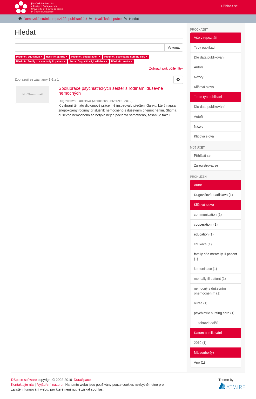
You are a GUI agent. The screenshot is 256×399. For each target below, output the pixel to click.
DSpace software (24, 380)
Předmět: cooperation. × (85, 56)
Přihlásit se (202, 155)
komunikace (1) (205, 269)
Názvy (198, 77)
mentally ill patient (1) (210, 279)
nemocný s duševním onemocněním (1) (210, 291)
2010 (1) (200, 343)
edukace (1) (203, 244)
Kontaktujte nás (22, 384)
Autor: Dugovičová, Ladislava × (88, 61)
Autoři (198, 67)
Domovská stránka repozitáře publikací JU (55, 19)
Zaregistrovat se (206, 165)
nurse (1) (201, 303)
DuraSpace (82, 380)
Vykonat (174, 47)
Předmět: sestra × (121, 61)
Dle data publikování (209, 57)
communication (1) (208, 214)
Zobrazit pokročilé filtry (166, 68)
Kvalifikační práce (108, 19)
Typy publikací (205, 47)
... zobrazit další (206, 323)
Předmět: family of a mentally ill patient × (40, 61)
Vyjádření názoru (49, 384)
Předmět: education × (29, 56)
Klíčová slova (204, 87)
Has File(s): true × (56, 56)
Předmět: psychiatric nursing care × (126, 56)
